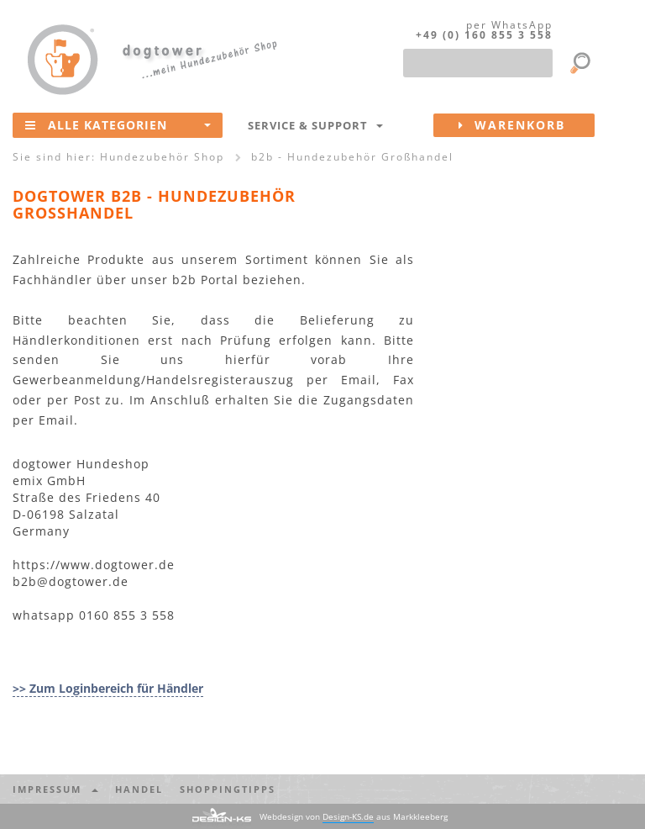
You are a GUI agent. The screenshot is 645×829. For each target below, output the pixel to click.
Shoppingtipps (227, 789)
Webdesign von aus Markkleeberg (354, 817)
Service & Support (315, 125)
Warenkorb (527, 125)
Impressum (55, 789)
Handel (139, 789)
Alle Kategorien (118, 124)
